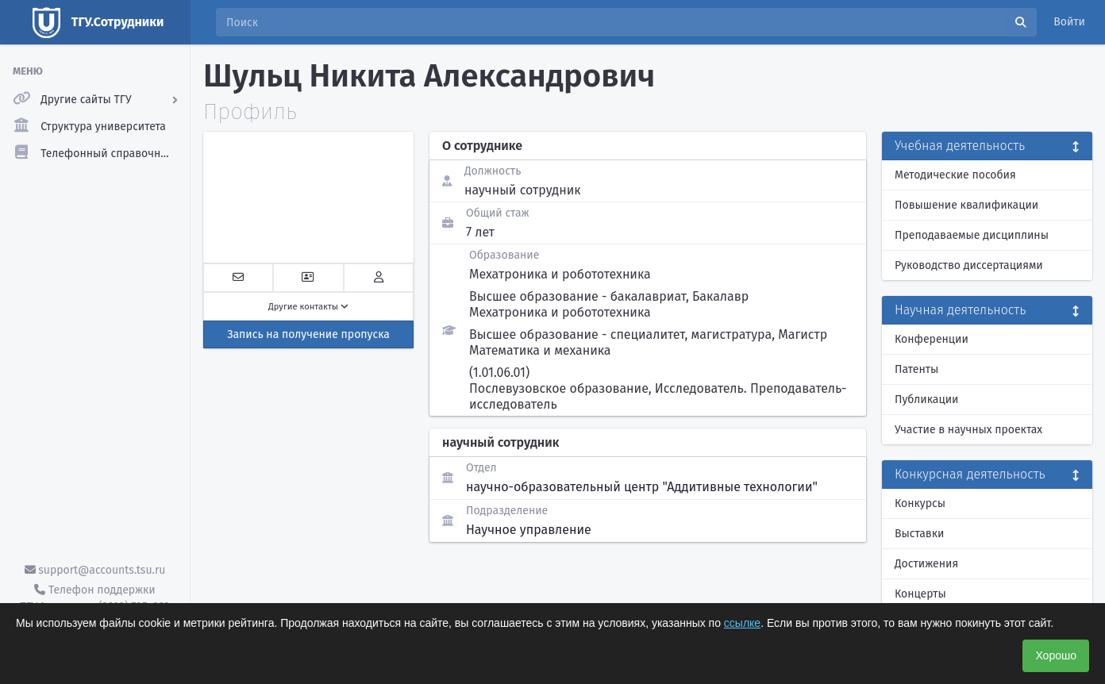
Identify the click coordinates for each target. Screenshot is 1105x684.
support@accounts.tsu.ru (95, 570)
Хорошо (1055, 655)
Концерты (920, 594)
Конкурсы (920, 503)
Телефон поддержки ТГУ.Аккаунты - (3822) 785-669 (94, 598)
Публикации (926, 399)
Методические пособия (955, 175)
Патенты (916, 369)
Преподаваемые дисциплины (972, 235)
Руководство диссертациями (969, 265)
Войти (1069, 22)
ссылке (742, 623)
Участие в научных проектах (968, 429)
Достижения (926, 564)
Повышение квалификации (966, 205)
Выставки (919, 533)
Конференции (931, 339)
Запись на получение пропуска (308, 334)
